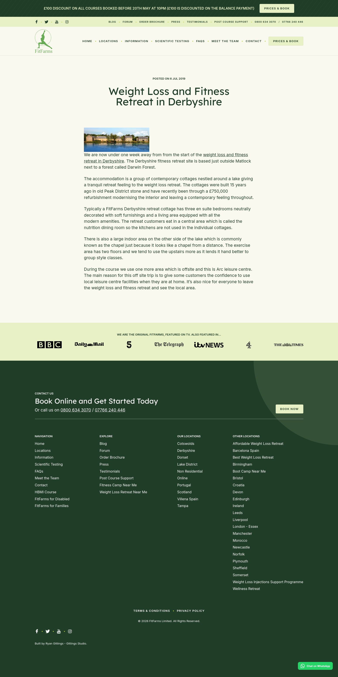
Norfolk (239, 554)
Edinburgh (241, 499)
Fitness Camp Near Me (118, 485)
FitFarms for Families (52, 506)
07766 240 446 (292, 21)
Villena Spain (187, 499)
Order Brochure (152, 21)
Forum (128, 21)
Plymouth (240, 561)
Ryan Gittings (54, 643)
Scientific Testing (172, 41)
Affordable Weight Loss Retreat (258, 444)
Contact (254, 41)
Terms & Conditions (151, 610)
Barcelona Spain (246, 451)
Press (175, 21)
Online (182, 478)
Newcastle (241, 547)
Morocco (240, 540)
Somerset (240, 575)
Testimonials (197, 21)
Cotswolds (185, 444)
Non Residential (190, 471)
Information (136, 41)
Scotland (184, 492)
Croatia (239, 485)
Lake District (187, 464)
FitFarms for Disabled (52, 499)
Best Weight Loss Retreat (253, 457)
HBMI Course (45, 492)
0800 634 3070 (265, 21)
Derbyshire (186, 451)
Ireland (238, 506)
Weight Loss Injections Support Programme (268, 582)
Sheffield (240, 568)
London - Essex (245, 526)
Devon (238, 492)
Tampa (182, 506)
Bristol (238, 478)
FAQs (200, 41)
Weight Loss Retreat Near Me (123, 492)
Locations (108, 41)
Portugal (184, 485)
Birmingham (242, 464)
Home (87, 41)
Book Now (289, 409)
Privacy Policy (191, 610)
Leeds (238, 513)
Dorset (182, 457)
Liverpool (240, 520)
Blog (112, 21)
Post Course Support (231, 21)
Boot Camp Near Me (249, 471)
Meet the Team (225, 41)
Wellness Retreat (246, 589)
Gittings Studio (76, 643)
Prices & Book (277, 8)
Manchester (242, 533)
